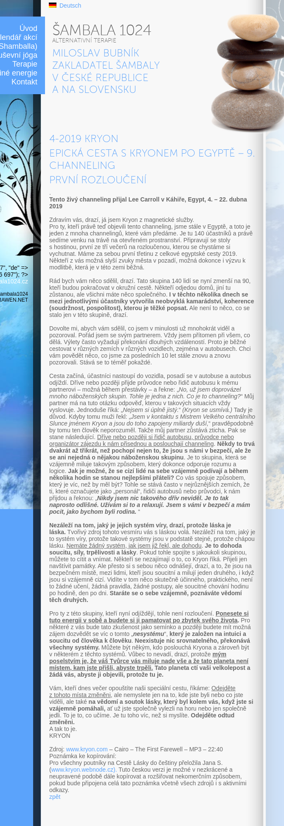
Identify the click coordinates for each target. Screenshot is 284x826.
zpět (54, 796)
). (115, 769)
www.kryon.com (87, 749)
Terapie (24, 64)
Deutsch (70, 5)
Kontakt (24, 82)
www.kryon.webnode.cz (82, 769)
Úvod (28, 28)
